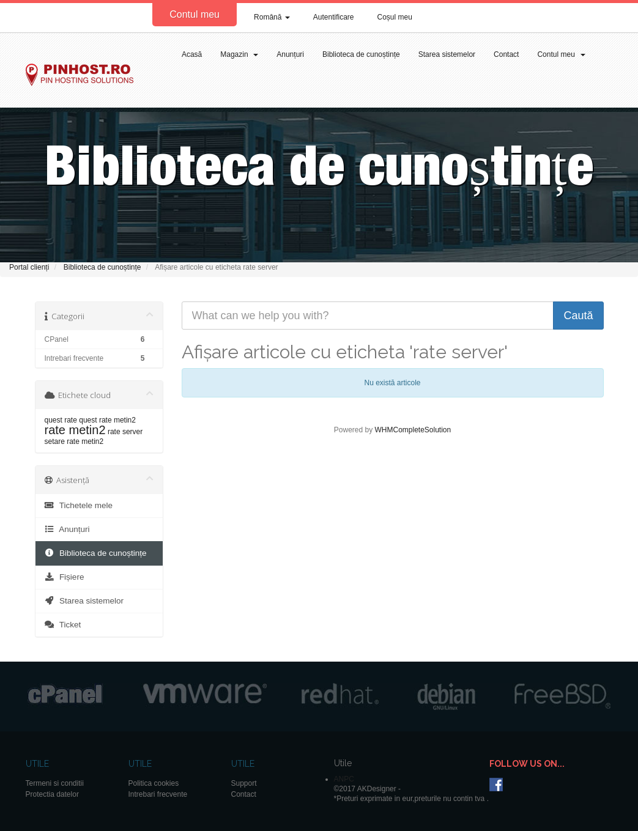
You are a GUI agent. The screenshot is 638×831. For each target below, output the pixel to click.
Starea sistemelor (446, 54)
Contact (506, 54)
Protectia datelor (52, 794)
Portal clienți (29, 267)
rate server (125, 431)
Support (244, 783)
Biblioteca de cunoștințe (361, 54)
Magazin (239, 54)
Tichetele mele (79, 505)
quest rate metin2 (107, 420)
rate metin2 (75, 430)
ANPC (344, 779)
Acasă (192, 54)
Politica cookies (153, 783)
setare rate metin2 (74, 441)
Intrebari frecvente (158, 794)
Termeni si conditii (55, 783)
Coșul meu (394, 17)
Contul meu (194, 14)
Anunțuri (290, 54)
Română (272, 17)
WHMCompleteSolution (412, 430)
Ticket (63, 624)
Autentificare (333, 17)
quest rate (61, 420)
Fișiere (64, 577)
